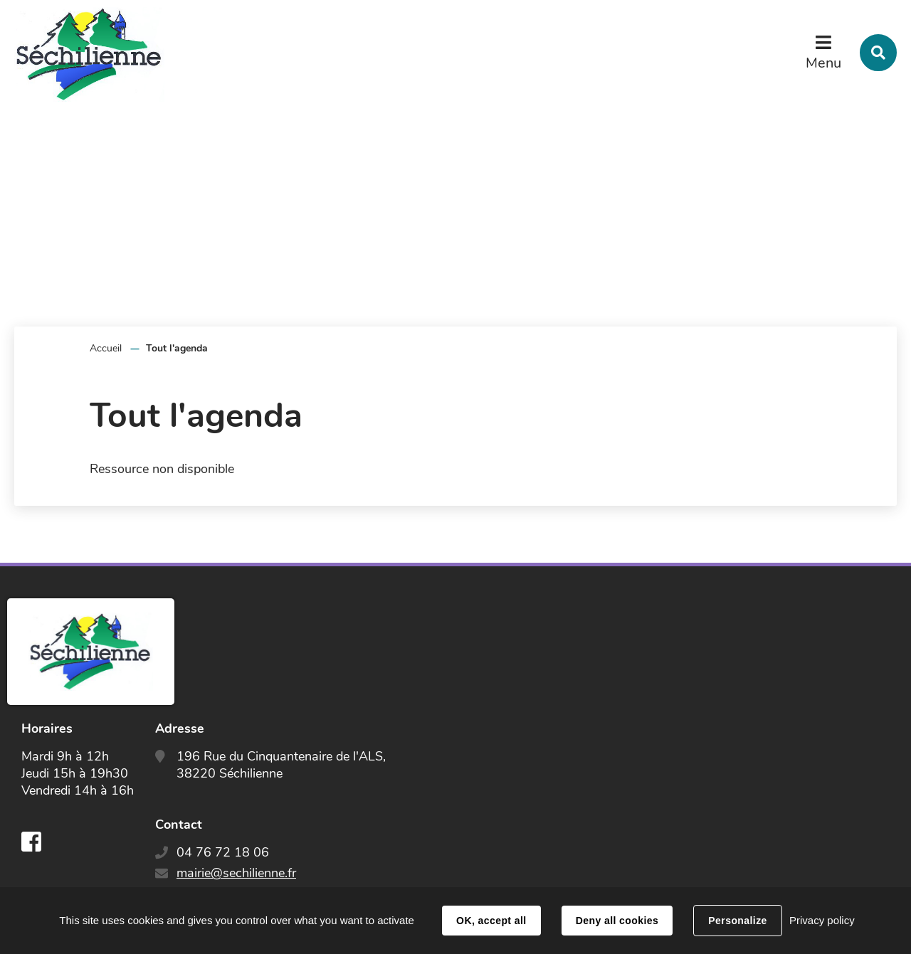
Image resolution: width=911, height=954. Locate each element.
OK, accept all (491, 920)
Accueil (106, 348)
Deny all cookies (617, 920)
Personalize (737, 920)
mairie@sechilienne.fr (236, 872)
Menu (823, 63)
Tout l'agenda (177, 348)
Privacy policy (822, 920)
